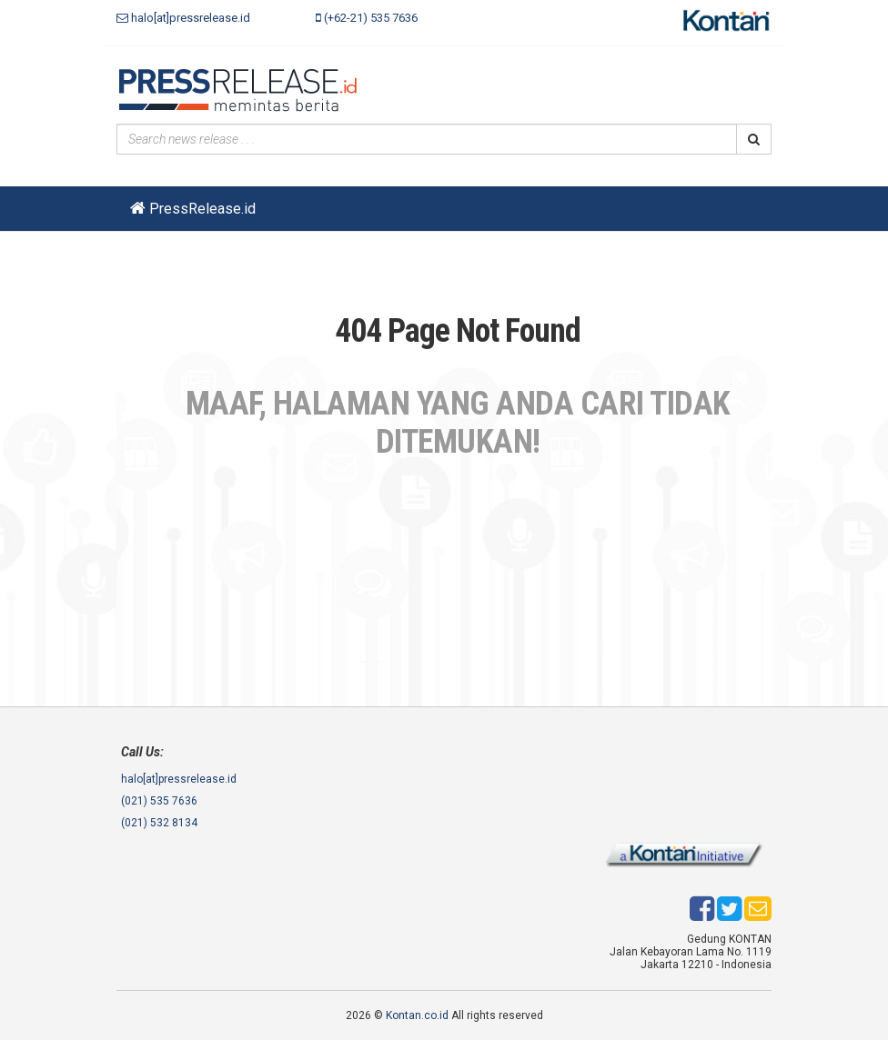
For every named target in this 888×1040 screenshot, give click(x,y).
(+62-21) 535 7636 (367, 18)
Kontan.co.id (417, 1015)
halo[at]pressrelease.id (183, 18)
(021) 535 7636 (159, 801)
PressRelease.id (193, 208)
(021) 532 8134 (159, 822)
